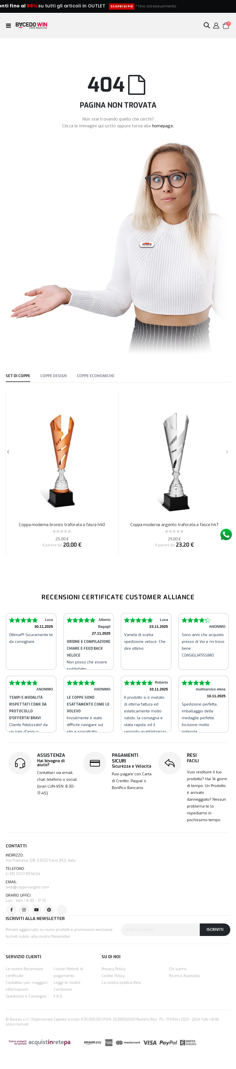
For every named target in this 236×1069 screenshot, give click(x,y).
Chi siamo (178, 968)
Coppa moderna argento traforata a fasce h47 (174, 525)
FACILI (193, 761)
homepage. (163, 126)
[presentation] (227, 452)
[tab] (18, 376)
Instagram (24, 910)
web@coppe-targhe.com (27, 887)
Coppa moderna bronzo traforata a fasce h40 (62, 525)
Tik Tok (62, 910)
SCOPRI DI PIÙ (150, 6)
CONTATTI (16, 846)
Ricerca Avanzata (184, 975)
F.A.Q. (58, 996)
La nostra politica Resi (121, 982)
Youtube (36, 910)
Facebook (11, 910)
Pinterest (49, 910)
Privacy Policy (114, 968)
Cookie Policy (113, 975)
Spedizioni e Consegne (26, 996)
